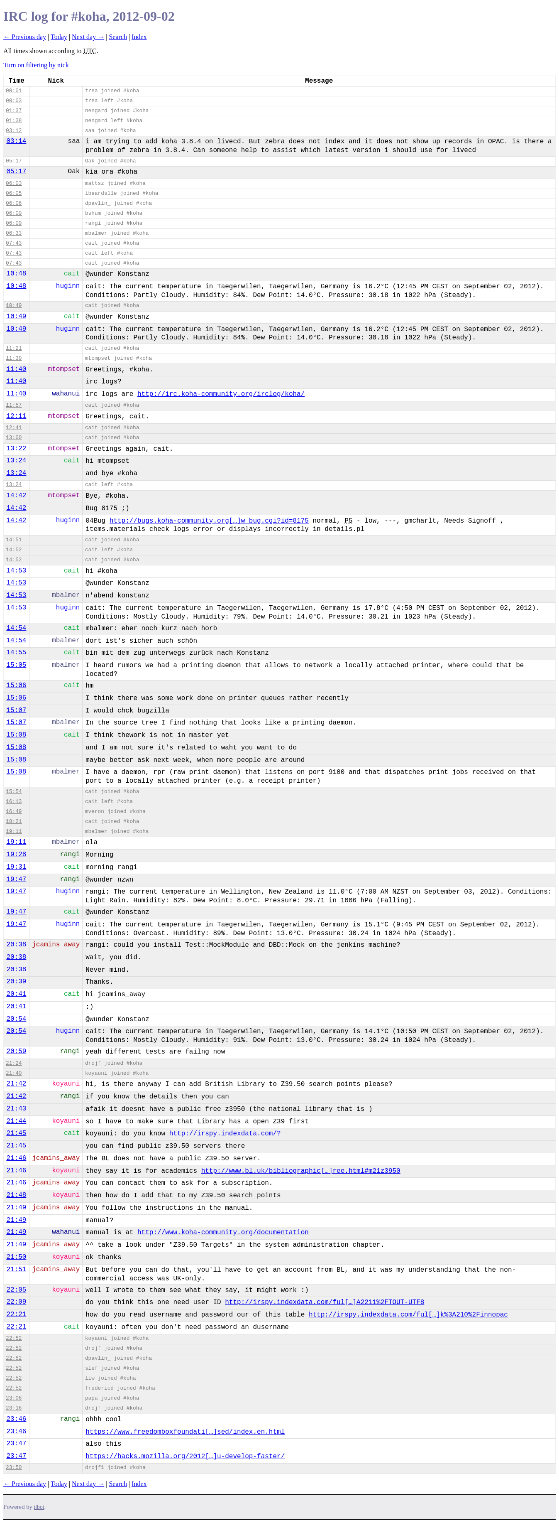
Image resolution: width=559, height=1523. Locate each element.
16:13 (14, 801)
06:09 (14, 213)
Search (118, 36)
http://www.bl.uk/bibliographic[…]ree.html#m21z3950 (300, 1171)
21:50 (16, 1257)
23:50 (14, 1467)
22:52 (14, 1338)
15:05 (16, 665)
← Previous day (24, 36)
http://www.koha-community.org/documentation (223, 1232)
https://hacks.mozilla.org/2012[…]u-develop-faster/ (185, 1456)
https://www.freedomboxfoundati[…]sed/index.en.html (185, 1432)
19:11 (14, 831)
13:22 (16, 448)
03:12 (14, 131)
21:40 (14, 1073)
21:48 (16, 1195)
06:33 (14, 233)
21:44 (16, 1121)
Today (59, 36)
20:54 (16, 1019)
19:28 (16, 854)
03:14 (16, 141)
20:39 (16, 981)
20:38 (16, 944)
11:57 (14, 405)
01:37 (14, 111)
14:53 (16, 571)
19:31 (16, 867)
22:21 (16, 1314)
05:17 (14, 161)
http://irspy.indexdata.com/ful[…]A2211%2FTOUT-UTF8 (324, 1302)
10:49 (14, 305)
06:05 (14, 193)
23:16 (14, 1408)
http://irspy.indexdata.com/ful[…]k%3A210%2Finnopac (408, 1315)
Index (139, 36)
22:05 (16, 1290)
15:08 (16, 735)
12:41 (14, 428)
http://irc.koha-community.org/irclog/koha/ (221, 394)
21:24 (14, 1063)
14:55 (16, 652)
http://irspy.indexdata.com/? (225, 1133)
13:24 (16, 460)
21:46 (16, 1158)
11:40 (16, 369)
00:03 (14, 101)
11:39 (14, 358)
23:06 (14, 1398)
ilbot (39, 1507)
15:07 (16, 710)
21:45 (16, 1133)
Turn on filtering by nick (36, 65)
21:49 (16, 1207)
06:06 (14, 203)
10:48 (16, 274)
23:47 (16, 1443)
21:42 (16, 1084)
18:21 (14, 821)
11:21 (14, 348)
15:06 (16, 685)
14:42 (16, 495)
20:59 (16, 1051)
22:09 (16, 1302)
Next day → (88, 36)
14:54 (16, 628)
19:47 (16, 879)
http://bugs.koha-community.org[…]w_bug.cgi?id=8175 (209, 521)
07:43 (14, 243)
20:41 (16, 994)
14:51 (14, 540)
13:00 (14, 438)
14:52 (14, 550)
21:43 (16, 1109)
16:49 (14, 811)
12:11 (16, 416)
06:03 (14, 183)
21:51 (16, 1269)
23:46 (16, 1419)
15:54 (14, 792)
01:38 (14, 121)
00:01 (14, 91)
